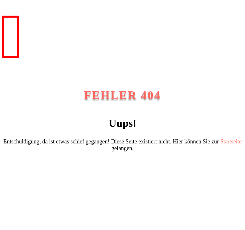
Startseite (230, 141)
